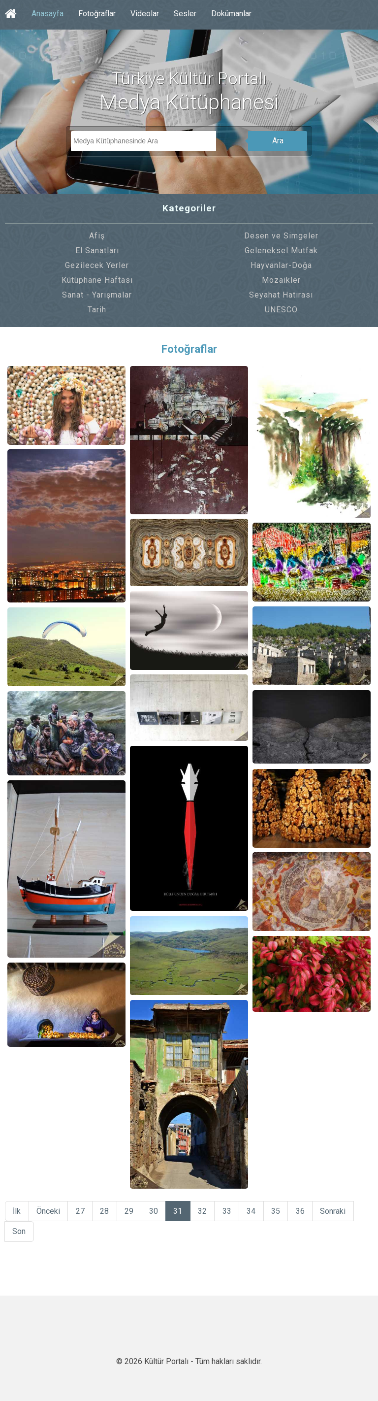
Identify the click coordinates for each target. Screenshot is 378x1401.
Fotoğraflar (97, 13)
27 (81, 1211)
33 (232, 1211)
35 (282, 1211)
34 (257, 1211)
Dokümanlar (231, 13)
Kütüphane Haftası (97, 280)
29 (131, 1211)
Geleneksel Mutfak (281, 250)
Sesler (185, 13)
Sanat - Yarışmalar (97, 295)
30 (157, 1211)
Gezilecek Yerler (97, 265)
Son (19, 1233)
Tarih (97, 309)
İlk (17, 1211)
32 (207, 1211)
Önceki (49, 1211)
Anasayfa (47, 13)
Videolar (144, 13)
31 (182, 1211)
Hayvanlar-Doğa (281, 265)
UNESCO (281, 309)
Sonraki (341, 1211)
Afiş (97, 235)
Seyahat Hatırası (281, 295)
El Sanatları (97, 250)
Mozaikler (281, 280)
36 (307, 1211)
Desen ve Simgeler (281, 235)
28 (106, 1211)
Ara (278, 140)
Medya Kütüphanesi (189, 102)
